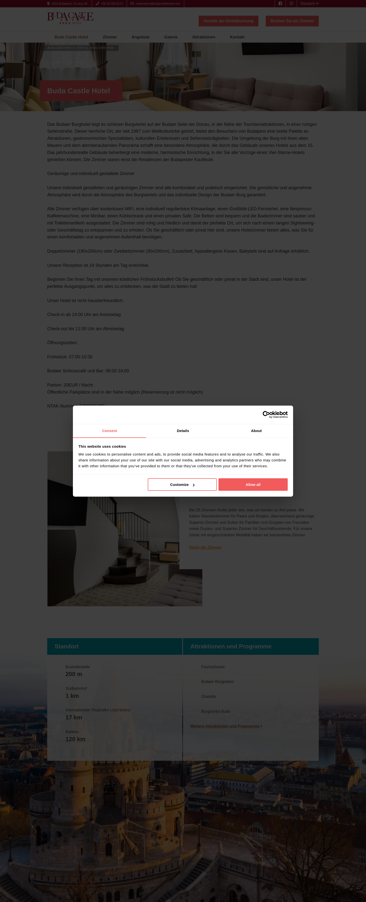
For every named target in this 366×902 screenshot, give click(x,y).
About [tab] (256, 430)
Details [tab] (183, 430)
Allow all (253, 484)
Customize (182, 484)
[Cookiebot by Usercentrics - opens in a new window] (266, 414)
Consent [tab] (109, 430)
